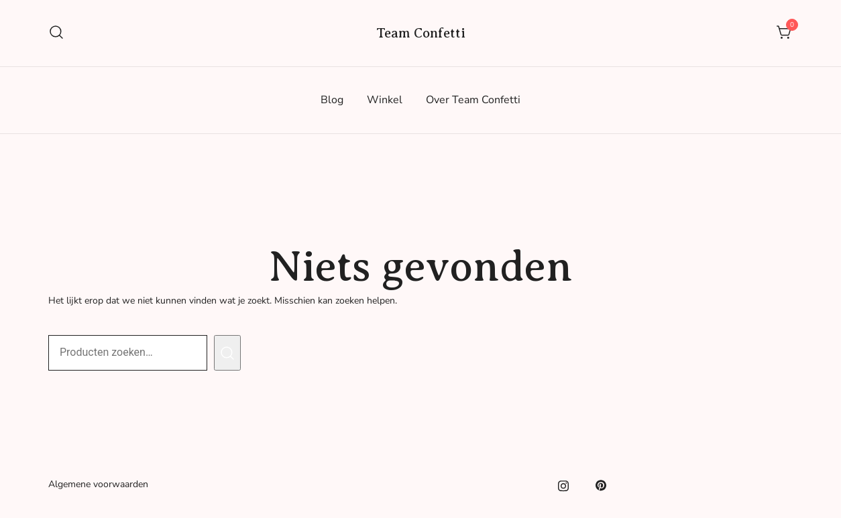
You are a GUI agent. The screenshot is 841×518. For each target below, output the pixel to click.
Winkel (384, 99)
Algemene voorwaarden (98, 484)
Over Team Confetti (473, 99)
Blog (332, 99)
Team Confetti (420, 33)
